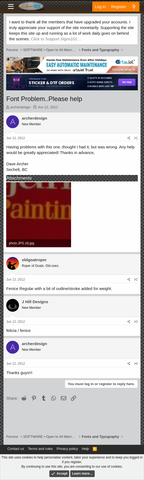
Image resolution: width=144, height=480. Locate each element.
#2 (136, 279)
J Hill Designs (35, 301)
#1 (136, 138)
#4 (136, 364)
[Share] (128, 138)
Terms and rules (40, 449)
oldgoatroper (34, 259)
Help (85, 449)
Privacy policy (67, 449)
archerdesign (20, 107)
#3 (136, 322)
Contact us (15, 449)
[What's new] (134, 7)
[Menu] (11, 6)
